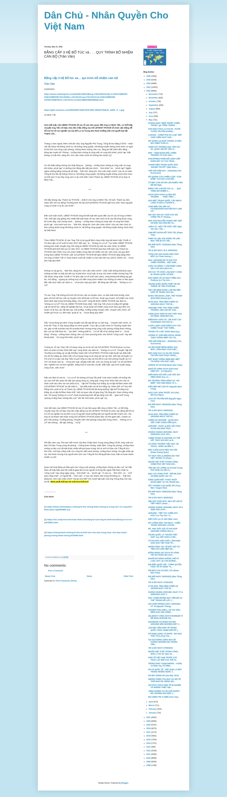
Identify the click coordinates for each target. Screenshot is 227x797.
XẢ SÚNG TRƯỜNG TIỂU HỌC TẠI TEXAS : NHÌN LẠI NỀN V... (163, 445)
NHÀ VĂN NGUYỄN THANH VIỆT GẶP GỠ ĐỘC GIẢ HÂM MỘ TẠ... (165, 222)
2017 (148, 732)
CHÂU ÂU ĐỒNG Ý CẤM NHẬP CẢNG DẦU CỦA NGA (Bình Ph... (165, 267)
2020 (148, 721)
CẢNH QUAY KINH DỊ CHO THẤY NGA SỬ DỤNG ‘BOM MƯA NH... (165, 315)
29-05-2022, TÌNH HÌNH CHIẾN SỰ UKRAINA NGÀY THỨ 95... (163, 415)
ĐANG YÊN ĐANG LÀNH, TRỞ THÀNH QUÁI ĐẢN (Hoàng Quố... (165, 297)
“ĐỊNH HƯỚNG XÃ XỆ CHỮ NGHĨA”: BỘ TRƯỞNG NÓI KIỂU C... (164, 692)
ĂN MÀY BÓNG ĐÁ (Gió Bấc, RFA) (163, 675)
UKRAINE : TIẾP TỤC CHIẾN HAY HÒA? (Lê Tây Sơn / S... (163, 514)
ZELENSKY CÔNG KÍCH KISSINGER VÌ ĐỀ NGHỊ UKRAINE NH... (165, 617)
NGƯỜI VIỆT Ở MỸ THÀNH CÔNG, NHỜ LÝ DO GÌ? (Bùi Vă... (163, 652)
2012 (148, 751)
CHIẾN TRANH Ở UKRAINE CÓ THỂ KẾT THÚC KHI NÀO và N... (164, 439)
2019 (148, 725)
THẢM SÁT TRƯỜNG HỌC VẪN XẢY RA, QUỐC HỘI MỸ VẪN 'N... (164, 148)
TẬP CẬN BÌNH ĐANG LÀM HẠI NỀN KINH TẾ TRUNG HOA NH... (164, 291)
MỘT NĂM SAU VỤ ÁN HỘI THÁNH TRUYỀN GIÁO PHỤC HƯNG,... (163, 354)
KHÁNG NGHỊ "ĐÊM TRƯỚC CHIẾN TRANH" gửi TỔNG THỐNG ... (164, 124)
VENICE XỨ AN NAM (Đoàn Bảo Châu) (165, 365)
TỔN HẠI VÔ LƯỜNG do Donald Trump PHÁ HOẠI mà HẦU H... (165, 469)
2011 (148, 754)
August (152, 109)
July (151, 112)
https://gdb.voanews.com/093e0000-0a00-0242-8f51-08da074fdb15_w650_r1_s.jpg (84, 110)
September (154, 105)
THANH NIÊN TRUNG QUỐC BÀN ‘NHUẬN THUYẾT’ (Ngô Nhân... (163, 166)
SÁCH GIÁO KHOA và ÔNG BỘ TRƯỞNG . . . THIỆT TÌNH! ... (162, 195)
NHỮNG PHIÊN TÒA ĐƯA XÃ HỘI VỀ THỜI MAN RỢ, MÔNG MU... (164, 680)
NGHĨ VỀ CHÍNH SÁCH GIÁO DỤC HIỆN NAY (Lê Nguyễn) (163, 370)
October (152, 101)
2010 (148, 758)
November (153, 98)
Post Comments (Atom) (66, 581)
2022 (148, 91)
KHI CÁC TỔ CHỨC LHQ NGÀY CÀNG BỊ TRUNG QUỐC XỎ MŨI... (165, 273)
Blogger (124, 783)
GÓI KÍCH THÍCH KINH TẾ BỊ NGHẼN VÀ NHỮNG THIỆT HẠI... (164, 686)
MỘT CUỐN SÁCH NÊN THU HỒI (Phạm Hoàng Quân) (162, 451)
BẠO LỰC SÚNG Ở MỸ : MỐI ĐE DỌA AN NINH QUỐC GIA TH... (164, 475)
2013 (148, 747)
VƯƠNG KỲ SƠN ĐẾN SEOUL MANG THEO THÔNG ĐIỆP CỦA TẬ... (164, 336)
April (151, 702)
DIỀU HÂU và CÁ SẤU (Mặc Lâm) (163, 519)
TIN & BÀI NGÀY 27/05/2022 (160, 582)
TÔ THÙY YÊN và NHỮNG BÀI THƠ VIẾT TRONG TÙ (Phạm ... (163, 457)
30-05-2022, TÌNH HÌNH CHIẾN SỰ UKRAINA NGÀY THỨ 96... (163, 303)
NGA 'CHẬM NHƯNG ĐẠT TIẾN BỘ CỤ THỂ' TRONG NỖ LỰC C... (165, 599)
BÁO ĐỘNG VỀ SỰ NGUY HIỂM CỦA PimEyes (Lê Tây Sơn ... (164, 279)
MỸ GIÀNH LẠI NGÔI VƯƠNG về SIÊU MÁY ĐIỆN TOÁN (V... (165, 142)
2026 (148, 76)
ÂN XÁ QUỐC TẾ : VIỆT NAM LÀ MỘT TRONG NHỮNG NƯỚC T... (165, 670)
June (151, 116)
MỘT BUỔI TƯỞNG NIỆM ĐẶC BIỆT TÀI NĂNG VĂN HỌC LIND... (164, 360)
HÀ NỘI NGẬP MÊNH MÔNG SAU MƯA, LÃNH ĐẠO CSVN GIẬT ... (163, 348)
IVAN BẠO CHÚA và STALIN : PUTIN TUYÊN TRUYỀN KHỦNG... (164, 130)
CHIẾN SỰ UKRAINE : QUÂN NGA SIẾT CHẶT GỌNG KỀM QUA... (163, 421)
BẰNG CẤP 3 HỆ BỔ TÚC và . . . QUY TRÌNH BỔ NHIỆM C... (164, 190)
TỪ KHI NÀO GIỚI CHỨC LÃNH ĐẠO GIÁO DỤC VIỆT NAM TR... (164, 542)
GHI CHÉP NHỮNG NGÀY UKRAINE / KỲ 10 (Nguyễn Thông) (164, 605)
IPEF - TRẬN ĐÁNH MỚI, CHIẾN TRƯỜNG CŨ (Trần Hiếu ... (162, 154)
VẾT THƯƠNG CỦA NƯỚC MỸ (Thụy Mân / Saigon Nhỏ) (164, 487)
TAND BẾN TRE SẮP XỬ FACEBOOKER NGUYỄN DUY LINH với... (165, 208)
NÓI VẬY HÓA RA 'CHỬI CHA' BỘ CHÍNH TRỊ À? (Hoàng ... (163, 216)
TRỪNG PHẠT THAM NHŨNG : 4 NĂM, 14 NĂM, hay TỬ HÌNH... (165, 664)
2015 (148, 739)
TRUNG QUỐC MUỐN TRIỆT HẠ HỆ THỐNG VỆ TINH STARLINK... (164, 285)
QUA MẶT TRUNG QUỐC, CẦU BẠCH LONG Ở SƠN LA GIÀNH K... (164, 201)
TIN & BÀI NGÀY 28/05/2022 (160, 498)
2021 (148, 717)
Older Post (128, 576)
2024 (148, 83)
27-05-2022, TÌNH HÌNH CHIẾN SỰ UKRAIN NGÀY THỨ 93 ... (163, 587)
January (152, 713)
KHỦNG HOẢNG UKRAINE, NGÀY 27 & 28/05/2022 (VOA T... (165, 593)
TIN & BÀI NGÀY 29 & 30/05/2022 (162, 250)
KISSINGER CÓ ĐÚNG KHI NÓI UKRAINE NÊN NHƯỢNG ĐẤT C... (164, 623)
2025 (148, 80)
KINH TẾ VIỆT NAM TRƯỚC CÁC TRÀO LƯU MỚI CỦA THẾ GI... (163, 658)
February (153, 709)
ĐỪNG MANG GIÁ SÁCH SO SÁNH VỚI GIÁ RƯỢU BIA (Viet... (163, 554)
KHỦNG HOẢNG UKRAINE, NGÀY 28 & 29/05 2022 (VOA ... (165, 508)
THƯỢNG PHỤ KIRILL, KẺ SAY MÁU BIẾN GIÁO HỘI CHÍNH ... (164, 611)
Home (89, 576)
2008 (148, 765)
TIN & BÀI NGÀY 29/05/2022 (160, 410)
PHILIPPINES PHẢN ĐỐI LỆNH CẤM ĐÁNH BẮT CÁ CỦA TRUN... (164, 160)
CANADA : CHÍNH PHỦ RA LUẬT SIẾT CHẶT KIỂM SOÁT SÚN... (165, 136)
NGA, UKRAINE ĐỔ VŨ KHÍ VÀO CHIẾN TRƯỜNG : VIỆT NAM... (163, 261)
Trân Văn (49, 83)
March (152, 705)
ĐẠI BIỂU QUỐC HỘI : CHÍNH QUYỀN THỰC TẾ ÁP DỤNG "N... (164, 565)
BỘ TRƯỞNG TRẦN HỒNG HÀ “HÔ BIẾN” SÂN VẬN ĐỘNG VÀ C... (163, 382)
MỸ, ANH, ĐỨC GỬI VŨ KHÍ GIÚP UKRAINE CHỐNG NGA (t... (162, 530)
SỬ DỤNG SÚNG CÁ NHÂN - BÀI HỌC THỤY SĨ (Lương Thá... (165, 635)
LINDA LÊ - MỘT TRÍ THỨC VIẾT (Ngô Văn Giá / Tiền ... (165, 228)
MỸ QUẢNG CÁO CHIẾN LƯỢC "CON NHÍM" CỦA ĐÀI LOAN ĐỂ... (164, 178)
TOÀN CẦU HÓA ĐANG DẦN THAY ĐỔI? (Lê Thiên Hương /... (163, 255)
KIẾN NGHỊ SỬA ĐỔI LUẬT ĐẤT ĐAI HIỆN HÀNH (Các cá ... (164, 376)
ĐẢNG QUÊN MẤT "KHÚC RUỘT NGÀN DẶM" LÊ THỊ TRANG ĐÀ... (164, 481)
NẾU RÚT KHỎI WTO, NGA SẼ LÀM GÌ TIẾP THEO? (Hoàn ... (165, 502)
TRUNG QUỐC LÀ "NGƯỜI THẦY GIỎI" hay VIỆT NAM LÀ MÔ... (163, 536)
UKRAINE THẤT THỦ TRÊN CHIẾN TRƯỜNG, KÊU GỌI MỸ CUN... (163, 309)
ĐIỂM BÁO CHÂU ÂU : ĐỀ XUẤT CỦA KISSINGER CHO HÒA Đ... (164, 321)
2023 (148, 87)
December (153, 94)
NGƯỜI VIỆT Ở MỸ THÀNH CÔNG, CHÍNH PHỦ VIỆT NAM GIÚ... (163, 463)
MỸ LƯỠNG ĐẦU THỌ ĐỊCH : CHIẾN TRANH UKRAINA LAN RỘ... (164, 524)
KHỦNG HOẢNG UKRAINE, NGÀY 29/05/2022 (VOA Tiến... (163, 433)
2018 (148, 728)
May (151, 120)
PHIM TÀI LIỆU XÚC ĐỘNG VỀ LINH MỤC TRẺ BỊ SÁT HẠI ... (164, 239)
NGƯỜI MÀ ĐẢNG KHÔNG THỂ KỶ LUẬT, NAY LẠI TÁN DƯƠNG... (163, 559)
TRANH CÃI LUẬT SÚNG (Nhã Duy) (164, 332)
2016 (148, 736)
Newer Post (50, 576)
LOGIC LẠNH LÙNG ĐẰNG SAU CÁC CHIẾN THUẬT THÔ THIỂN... (164, 327)
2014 (148, 743)
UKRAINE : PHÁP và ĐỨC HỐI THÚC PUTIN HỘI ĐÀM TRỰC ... (164, 427)
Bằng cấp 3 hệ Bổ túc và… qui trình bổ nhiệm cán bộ (81, 78)
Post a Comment (55, 571)
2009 (148, 762)
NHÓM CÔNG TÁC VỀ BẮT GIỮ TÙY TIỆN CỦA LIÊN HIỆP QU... (164, 548)
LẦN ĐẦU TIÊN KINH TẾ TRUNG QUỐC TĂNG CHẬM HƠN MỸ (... (163, 629)
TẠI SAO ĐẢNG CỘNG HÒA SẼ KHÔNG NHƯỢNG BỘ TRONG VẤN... (162, 642)
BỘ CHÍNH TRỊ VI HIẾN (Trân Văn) (163, 697)
